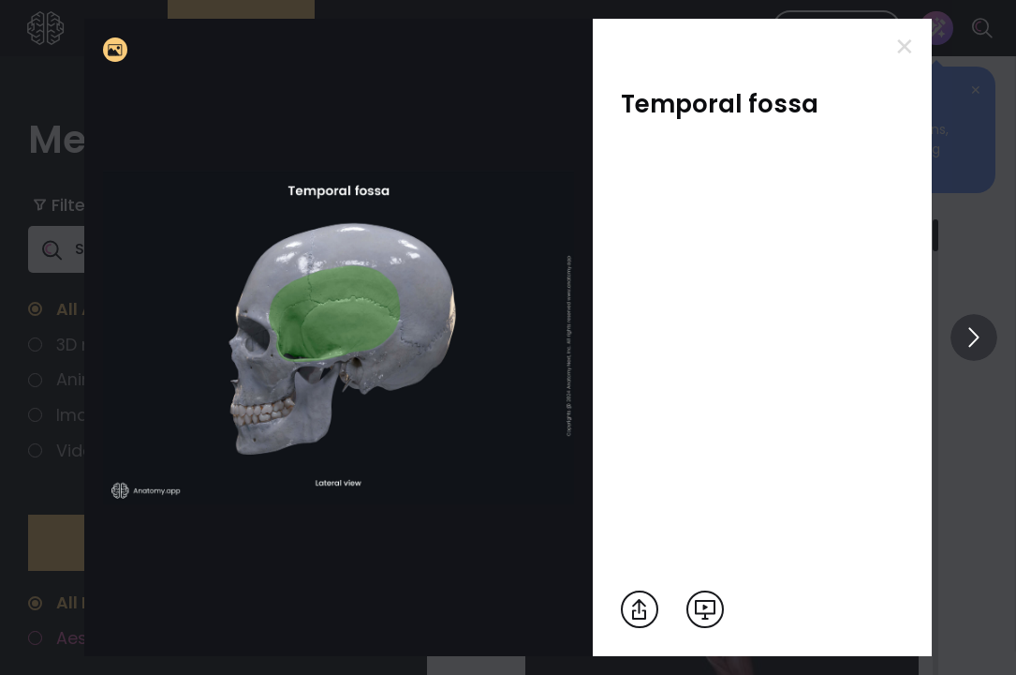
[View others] (973, 337)
